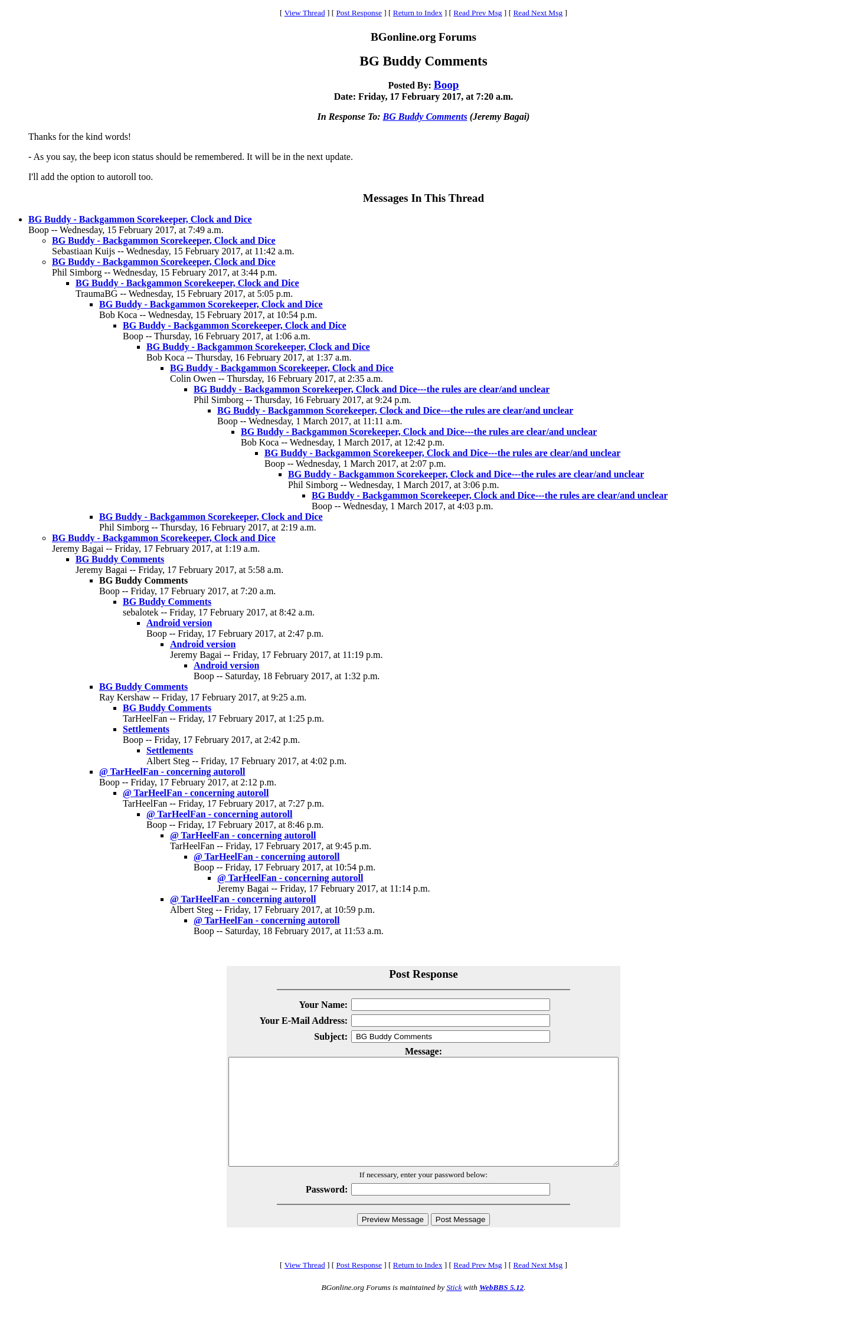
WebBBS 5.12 (501, 1308)
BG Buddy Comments (425, 117)
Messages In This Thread (423, 198)
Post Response (358, 12)
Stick (454, 1308)
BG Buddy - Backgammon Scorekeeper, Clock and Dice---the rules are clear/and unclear (372, 389)
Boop (446, 84)
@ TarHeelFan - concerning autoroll (172, 772)
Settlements (146, 729)
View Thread (304, 12)
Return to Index (418, 12)
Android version (179, 623)
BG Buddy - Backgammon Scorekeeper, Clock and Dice (140, 219)
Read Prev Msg (477, 12)
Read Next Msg (538, 12)
